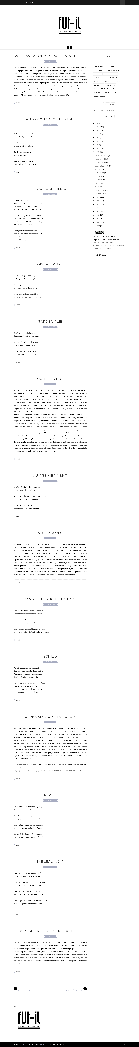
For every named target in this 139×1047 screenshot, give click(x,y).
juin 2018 (98, 176)
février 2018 (100, 190)
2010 (97, 222)
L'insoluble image (50, 189)
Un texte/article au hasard (104, 110)
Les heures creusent (100, 96)
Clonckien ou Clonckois (50, 717)
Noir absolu (50, 533)
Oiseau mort (50, 264)
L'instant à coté (99, 70)
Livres (34, 2)
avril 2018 (99, 183)
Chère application (100, 66)
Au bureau (97, 74)
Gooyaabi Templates (43, 1044)
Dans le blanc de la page (50, 599)
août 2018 (99, 169)
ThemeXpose (24, 1044)
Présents (107, 63)
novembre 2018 (101, 159)
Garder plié (50, 321)
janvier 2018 (100, 194)
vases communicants (114, 70)
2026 (98, 123)
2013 (97, 211)
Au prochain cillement (50, 119)
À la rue (50, 61)
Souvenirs (116, 63)
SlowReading (107, 92)
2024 (98, 130)
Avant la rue (50, 379)
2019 (97, 148)
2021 (97, 141)
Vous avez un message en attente (50, 56)
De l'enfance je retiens (101, 89)
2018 (97, 152)
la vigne (114, 89)
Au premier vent (50, 475)
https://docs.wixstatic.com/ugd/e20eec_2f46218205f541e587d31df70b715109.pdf (47, 771)
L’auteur (25, 2)
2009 (98, 226)
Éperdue (50, 795)
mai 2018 (98, 180)
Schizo (50, 656)
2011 (97, 219)
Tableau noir (50, 861)
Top (123, 1044)
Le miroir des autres (100, 77)
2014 (97, 208)
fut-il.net (17, 1006)
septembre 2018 (101, 166)
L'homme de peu (107, 81)
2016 (97, 201)
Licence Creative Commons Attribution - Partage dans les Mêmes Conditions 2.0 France (108, 245)
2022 (98, 137)
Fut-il (16, 2)
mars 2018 (99, 187)
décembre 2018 (101, 155)
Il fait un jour (98, 85)
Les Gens (117, 81)
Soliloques (50, 124)
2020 (98, 145)
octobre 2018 (100, 162)
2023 (98, 134)
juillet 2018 (99, 173)
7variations (118, 92)
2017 (97, 197)
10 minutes (113, 77)
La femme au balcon (110, 74)
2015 (97, 204)
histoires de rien (114, 66)
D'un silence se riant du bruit (50, 931)
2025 (97, 127)
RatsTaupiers (110, 85)
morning (97, 92)
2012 (97, 215)
